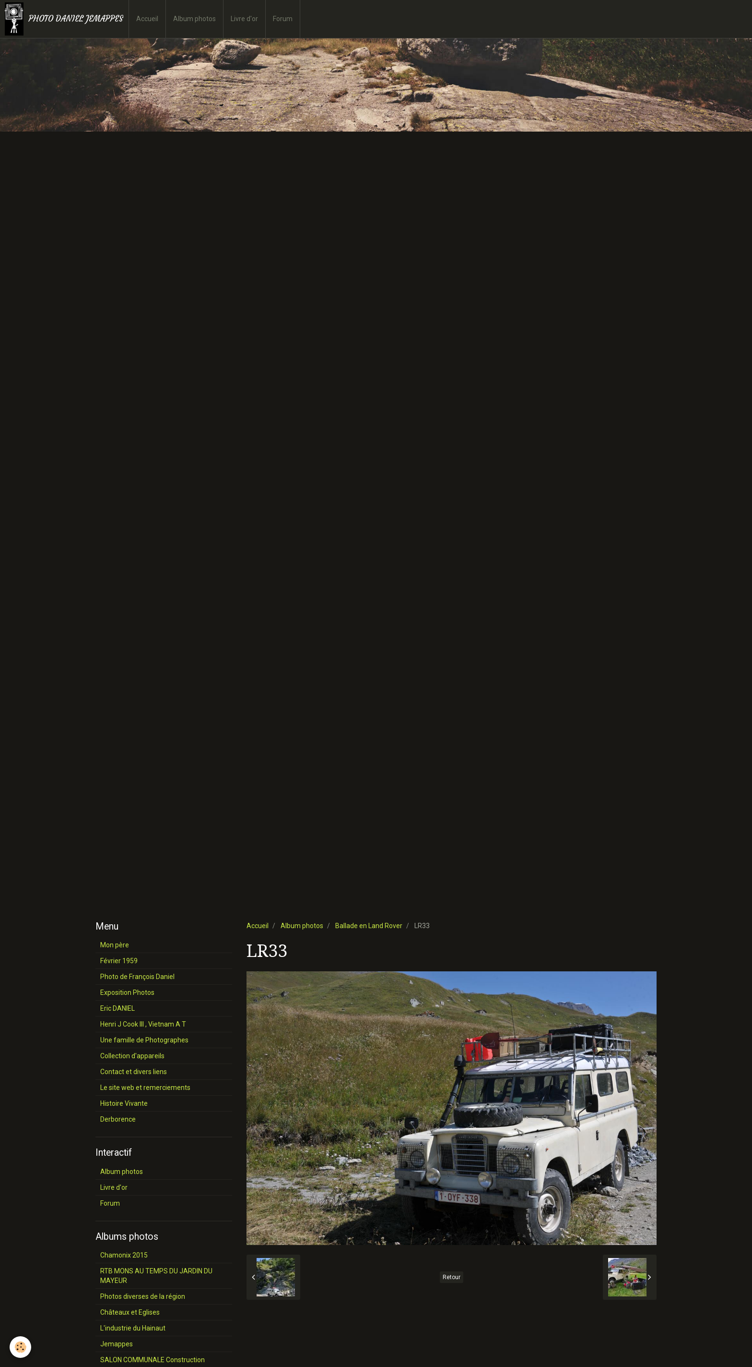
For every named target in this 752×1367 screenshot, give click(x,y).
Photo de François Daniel (137, 976)
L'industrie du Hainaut (132, 1328)
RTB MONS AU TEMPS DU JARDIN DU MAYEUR (156, 1275)
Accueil (147, 19)
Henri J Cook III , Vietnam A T (143, 1024)
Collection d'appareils (132, 1056)
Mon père (114, 945)
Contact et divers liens (133, 1072)
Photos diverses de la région (142, 1296)
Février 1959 (119, 961)
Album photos (194, 19)
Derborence (118, 1119)
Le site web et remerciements (145, 1087)
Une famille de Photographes (144, 1040)
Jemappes (116, 1344)
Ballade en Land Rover (368, 926)
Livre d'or (244, 19)
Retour (451, 1277)
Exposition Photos (127, 992)
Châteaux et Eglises (130, 1312)
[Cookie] (20, 1347)
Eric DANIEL (117, 1008)
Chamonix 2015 (124, 1255)
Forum (283, 19)
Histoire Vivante (124, 1103)
